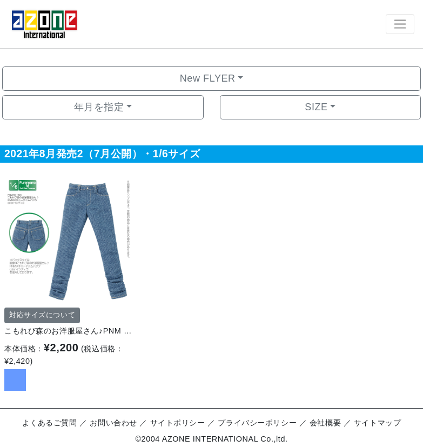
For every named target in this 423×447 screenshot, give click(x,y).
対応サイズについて (42, 315)
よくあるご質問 (49, 422)
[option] (68, 239)
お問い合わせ (113, 422)
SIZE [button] (316, 107)
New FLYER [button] (208, 78)
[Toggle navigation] (400, 24)
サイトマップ (377, 422)
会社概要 (325, 422)
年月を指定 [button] (99, 107)
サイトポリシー (177, 422)
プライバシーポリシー (257, 422)
